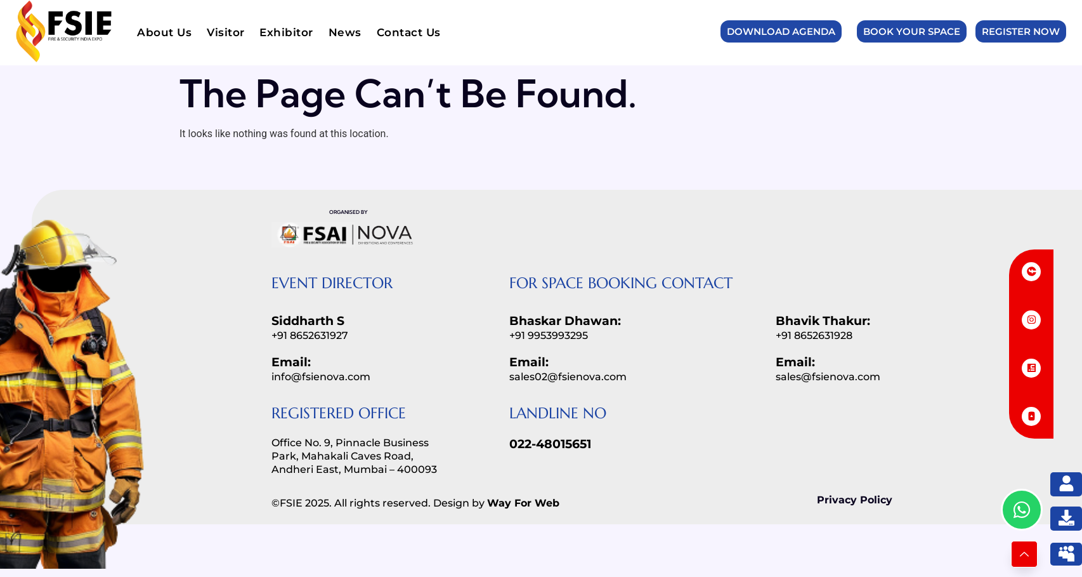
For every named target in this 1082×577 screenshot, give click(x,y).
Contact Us (409, 32)
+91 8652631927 (309, 335)
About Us (164, 32)
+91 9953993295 (548, 335)
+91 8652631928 (814, 335)
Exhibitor (287, 32)
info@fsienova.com (320, 377)
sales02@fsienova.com (568, 377)
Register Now (1021, 31)
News (345, 32)
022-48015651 (550, 444)
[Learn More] (1024, 554)
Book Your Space (911, 31)
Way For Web (523, 503)
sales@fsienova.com (828, 377)
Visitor (226, 32)
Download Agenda (781, 31)
